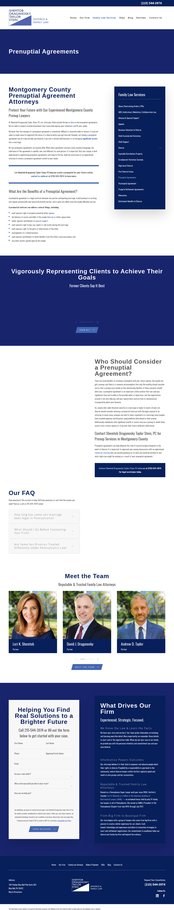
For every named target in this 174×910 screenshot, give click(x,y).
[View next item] (98, 322)
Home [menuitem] (73, 17)
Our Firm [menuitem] (85, 17)
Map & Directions (15, 884)
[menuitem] (139, 106)
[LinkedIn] (157, 888)
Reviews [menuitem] (141, 17)
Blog (109, 857)
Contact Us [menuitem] (155, 17)
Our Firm (62, 857)
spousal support (41, 220)
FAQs (103, 857)
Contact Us (118, 857)
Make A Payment (92, 857)
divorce (73, 122)
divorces (50, 217)
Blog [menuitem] (130, 17)
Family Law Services (75, 857)
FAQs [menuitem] (122, 17)
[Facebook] (164, 888)
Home (54, 857)
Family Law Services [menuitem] (104, 17)
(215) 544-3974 (151, 3)
